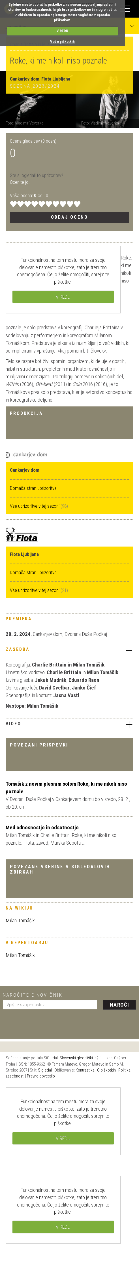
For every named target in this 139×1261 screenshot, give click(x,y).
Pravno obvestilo (41, 1076)
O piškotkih (106, 1070)
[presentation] (46, 1022)
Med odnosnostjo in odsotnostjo (42, 827)
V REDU (62, 31)
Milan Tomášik (20, 920)
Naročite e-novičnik (33, 995)
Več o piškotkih (62, 41)
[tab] (69, 620)
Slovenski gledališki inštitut (82, 1057)
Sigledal (45, 1070)
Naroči (119, 1004)
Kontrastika (85, 1070)
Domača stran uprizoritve (33, 488)
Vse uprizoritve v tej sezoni (35, 506)
